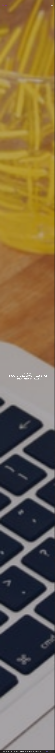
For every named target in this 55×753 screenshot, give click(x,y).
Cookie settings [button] (45, 751)
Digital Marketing (27, 373)
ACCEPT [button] (51, 751)
